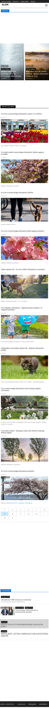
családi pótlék (24, 1)
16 (4, 518)
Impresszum (21, 704)
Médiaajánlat (32, 704)
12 (28, 514)
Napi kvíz (15, 1)
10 (12, 514)
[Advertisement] (24, 27)
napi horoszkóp (6, 1)
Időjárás (32, 1)
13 (36, 514)
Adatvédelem (43, 704)
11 (20, 514)
